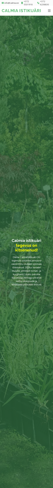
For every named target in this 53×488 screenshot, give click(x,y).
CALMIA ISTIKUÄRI (21, 10)
